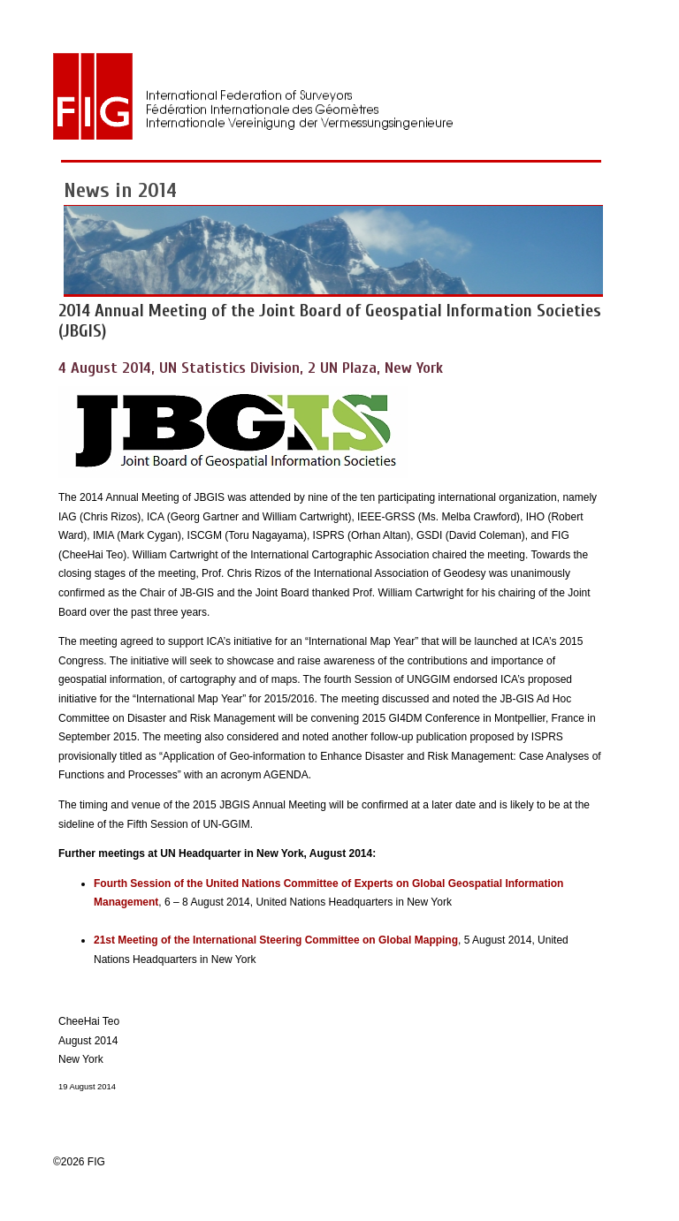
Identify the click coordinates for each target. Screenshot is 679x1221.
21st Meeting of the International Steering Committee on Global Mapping (276, 940)
